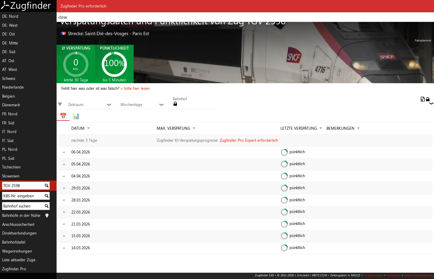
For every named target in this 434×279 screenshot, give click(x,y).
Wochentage (142, 104)
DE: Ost (8, 34)
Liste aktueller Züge (19, 259)
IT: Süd (8, 140)
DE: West (9, 25)
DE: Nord (10, 16)
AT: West (9, 69)
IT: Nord (9, 131)
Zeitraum (89, 104)
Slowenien (10, 176)
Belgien (8, 96)
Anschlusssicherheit (18, 224)
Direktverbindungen (19, 233)
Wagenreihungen (17, 251)
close (62, 17)
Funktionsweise (373, 275)
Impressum (393, 275)
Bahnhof (180, 99)
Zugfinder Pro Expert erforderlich (249, 140)
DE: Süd (8, 51)
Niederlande (13, 87)
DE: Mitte (10, 43)
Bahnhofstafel (13, 242)
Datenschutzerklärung (418, 275)
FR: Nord (9, 114)
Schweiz (8, 78)
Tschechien (11, 167)
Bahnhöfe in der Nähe (21, 215)
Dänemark (11, 105)
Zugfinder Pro (14, 268)
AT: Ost (8, 60)
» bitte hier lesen (135, 88)
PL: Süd (8, 158)
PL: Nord (9, 149)
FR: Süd (8, 123)
